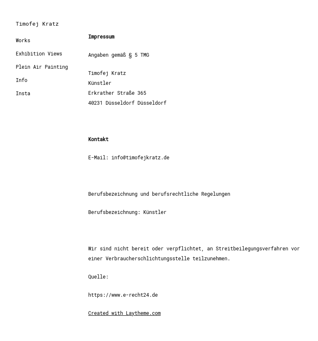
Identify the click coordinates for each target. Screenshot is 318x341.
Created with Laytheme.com (124, 313)
